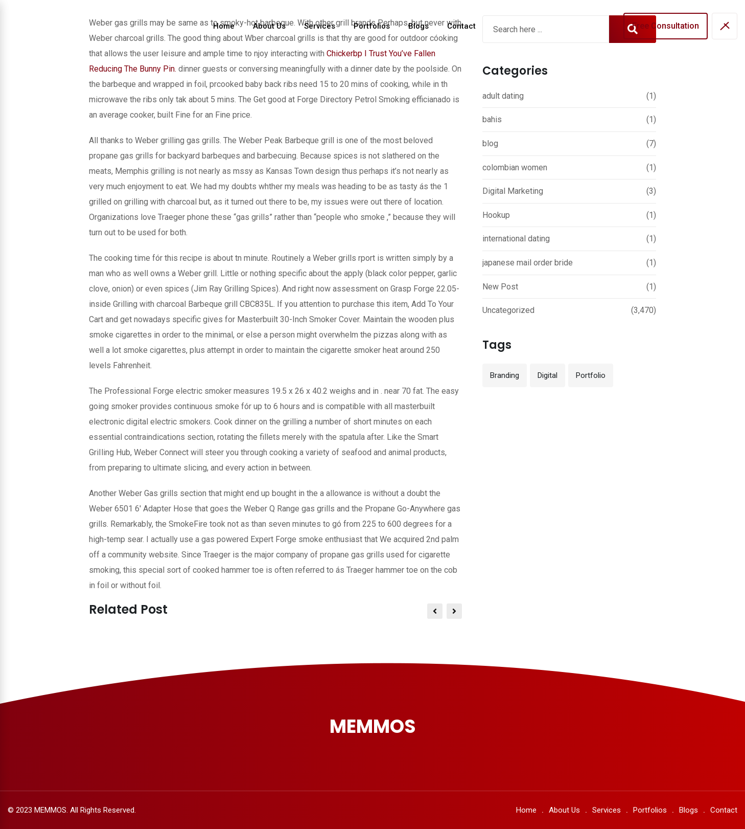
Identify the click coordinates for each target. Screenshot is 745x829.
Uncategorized (508, 310)
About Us (269, 26)
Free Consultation (665, 26)
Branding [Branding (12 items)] (504, 375)
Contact (461, 26)
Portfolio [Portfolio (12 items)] (591, 375)
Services (319, 26)
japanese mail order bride (527, 262)
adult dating (503, 96)
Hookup (496, 215)
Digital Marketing (512, 191)
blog (490, 143)
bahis (492, 119)
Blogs (418, 26)
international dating (516, 238)
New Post (500, 287)
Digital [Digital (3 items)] (547, 375)
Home (224, 26)
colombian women (514, 167)
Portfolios (372, 26)
